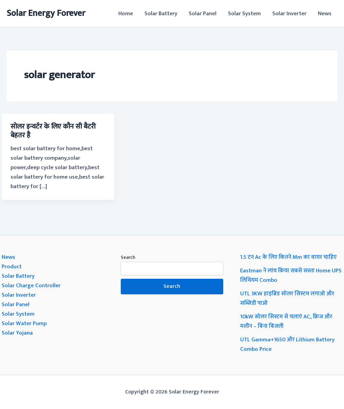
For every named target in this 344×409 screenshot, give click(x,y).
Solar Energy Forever (46, 13)
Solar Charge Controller (31, 285)
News (324, 13)
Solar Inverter (289, 13)
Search (128, 257)
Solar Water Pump (24, 323)
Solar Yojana (17, 333)
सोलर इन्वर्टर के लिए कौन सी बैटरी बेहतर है (53, 131)
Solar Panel (202, 13)
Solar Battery (160, 13)
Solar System (244, 13)
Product (12, 266)
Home (125, 13)
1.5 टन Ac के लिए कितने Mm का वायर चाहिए (288, 257)
